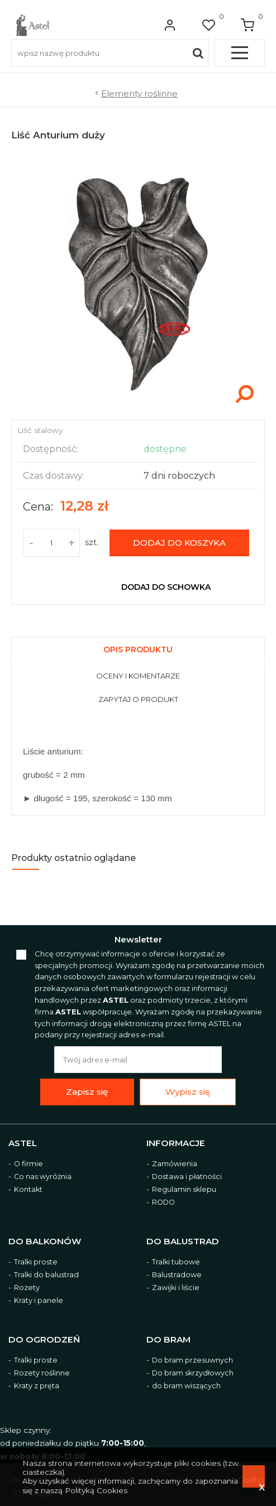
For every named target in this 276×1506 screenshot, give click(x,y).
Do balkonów (44, 1241)
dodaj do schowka (166, 587)
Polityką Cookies (96, 1490)
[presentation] (138, 651)
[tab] (138, 648)
